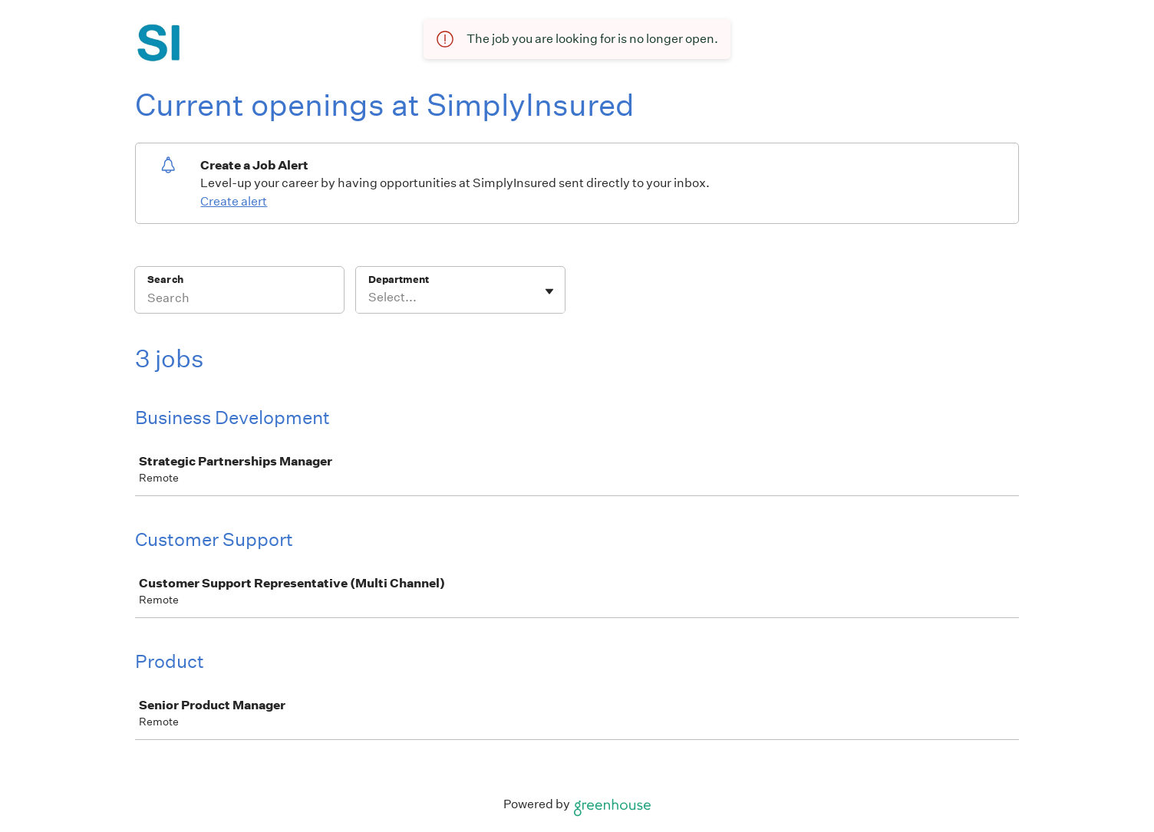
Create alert (233, 201)
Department (398, 279)
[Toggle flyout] (549, 291)
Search (165, 279)
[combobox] (369, 297)
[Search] (239, 300)
